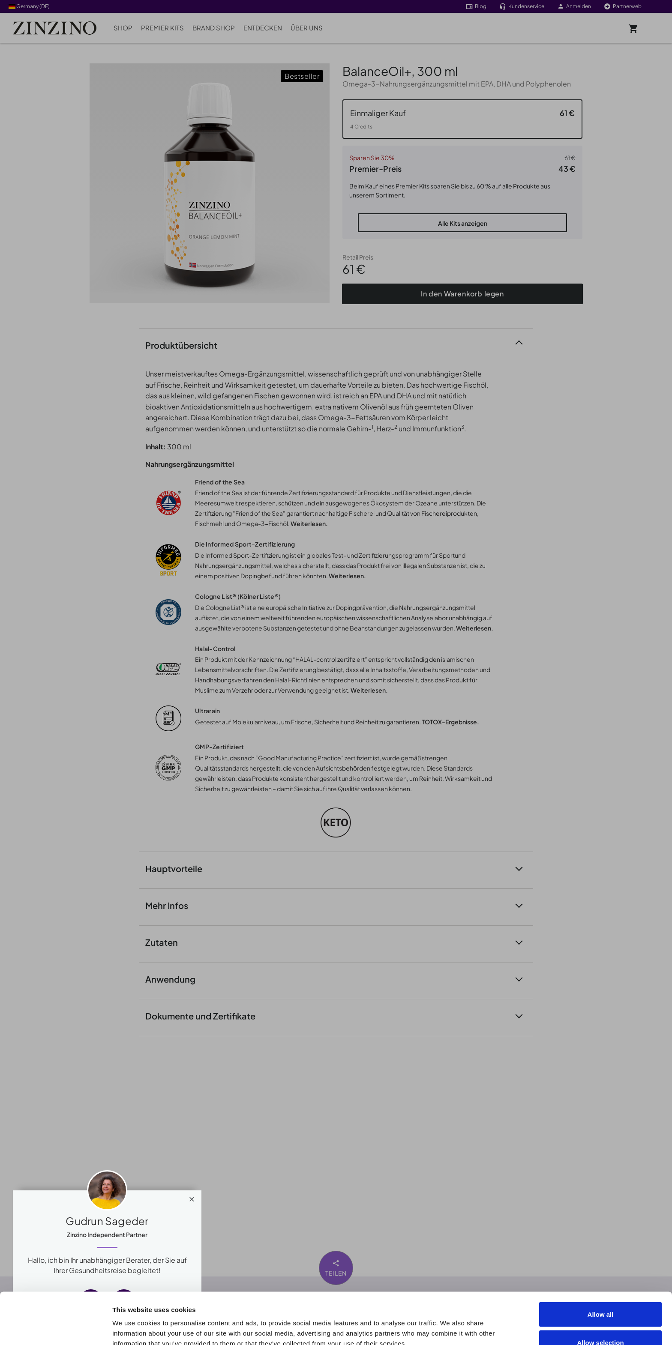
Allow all (601, 1266)
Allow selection (600, 1294)
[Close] (192, 1197)
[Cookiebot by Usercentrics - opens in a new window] (55, 1328)
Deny (601, 1322)
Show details (485, 1323)
